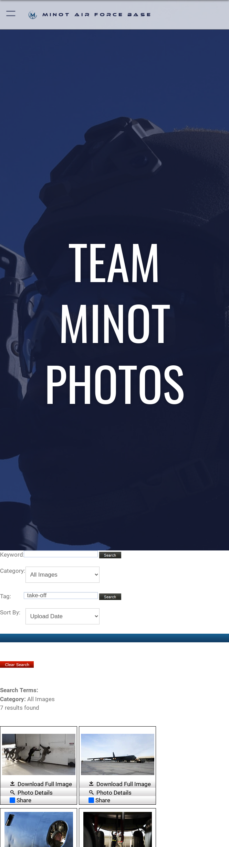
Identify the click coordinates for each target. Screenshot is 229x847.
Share (20, 800)
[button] (11, 14)
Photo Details (35, 792)
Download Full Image (45, 784)
